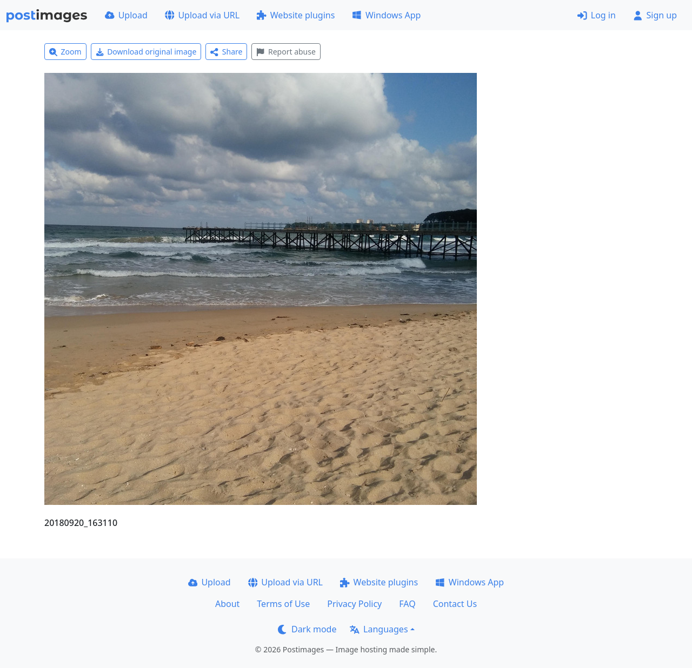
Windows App (386, 15)
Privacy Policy (354, 604)
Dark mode (307, 629)
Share (226, 51)
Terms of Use (283, 604)
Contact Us (455, 604)
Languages (379, 629)
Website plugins (296, 15)
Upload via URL (202, 15)
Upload (126, 15)
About (227, 604)
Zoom (65, 51)
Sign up (655, 15)
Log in (596, 15)
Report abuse (285, 51)
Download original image (146, 51)
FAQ (407, 604)
